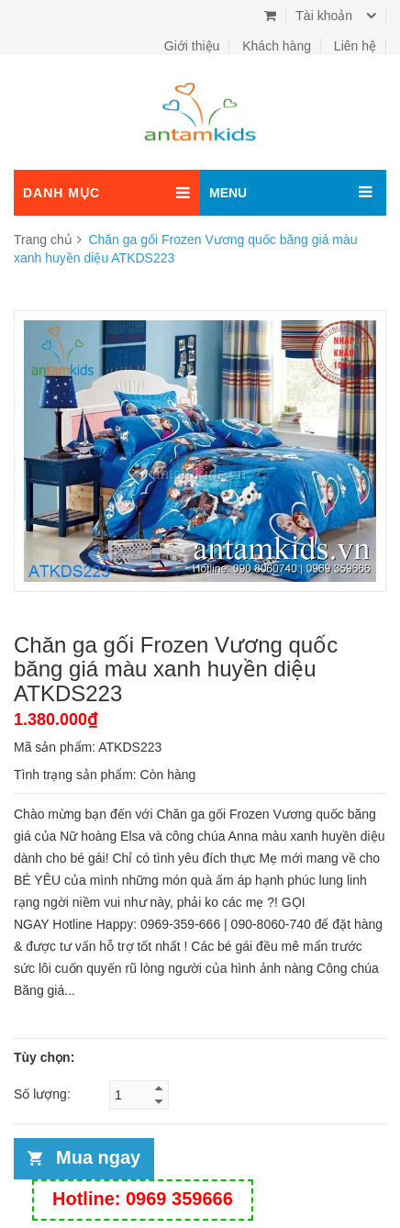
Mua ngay (98, 1157)
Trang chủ (43, 239)
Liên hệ (355, 46)
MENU (228, 192)
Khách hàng (276, 46)
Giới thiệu (192, 46)
